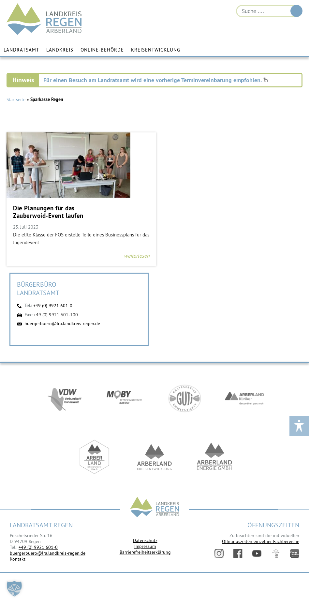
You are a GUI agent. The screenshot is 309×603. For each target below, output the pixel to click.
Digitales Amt (275, 553)
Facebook (238, 553)
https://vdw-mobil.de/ (64, 399)
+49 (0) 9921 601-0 (52, 306)
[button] (14, 588)
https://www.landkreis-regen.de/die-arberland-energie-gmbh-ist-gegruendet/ (214, 457)
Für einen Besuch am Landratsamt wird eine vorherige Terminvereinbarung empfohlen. (155, 80)
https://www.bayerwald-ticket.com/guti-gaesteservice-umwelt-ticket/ (184, 399)
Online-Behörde (102, 50)
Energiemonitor (294, 553)
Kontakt (17, 559)
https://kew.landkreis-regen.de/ (154, 457)
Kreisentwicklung (155, 50)
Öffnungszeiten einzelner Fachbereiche (260, 541)
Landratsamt (21, 50)
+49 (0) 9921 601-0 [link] (38, 547)
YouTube (256, 553)
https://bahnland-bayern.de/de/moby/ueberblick (124, 399)
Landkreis (59, 50)
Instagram (219, 553)
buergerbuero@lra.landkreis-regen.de (62, 323)
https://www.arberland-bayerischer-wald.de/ (94, 457)
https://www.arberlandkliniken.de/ (244, 399)
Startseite (16, 100)
